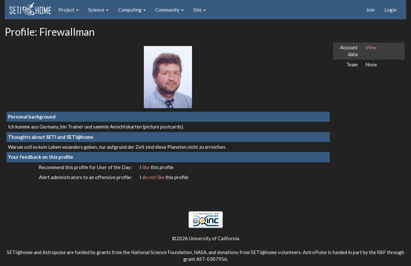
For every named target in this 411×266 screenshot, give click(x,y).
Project (68, 10)
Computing (132, 10)
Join (370, 10)
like (146, 167)
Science (98, 10)
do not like (153, 177)
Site (199, 10)
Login (390, 10)
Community (169, 10)
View (370, 47)
